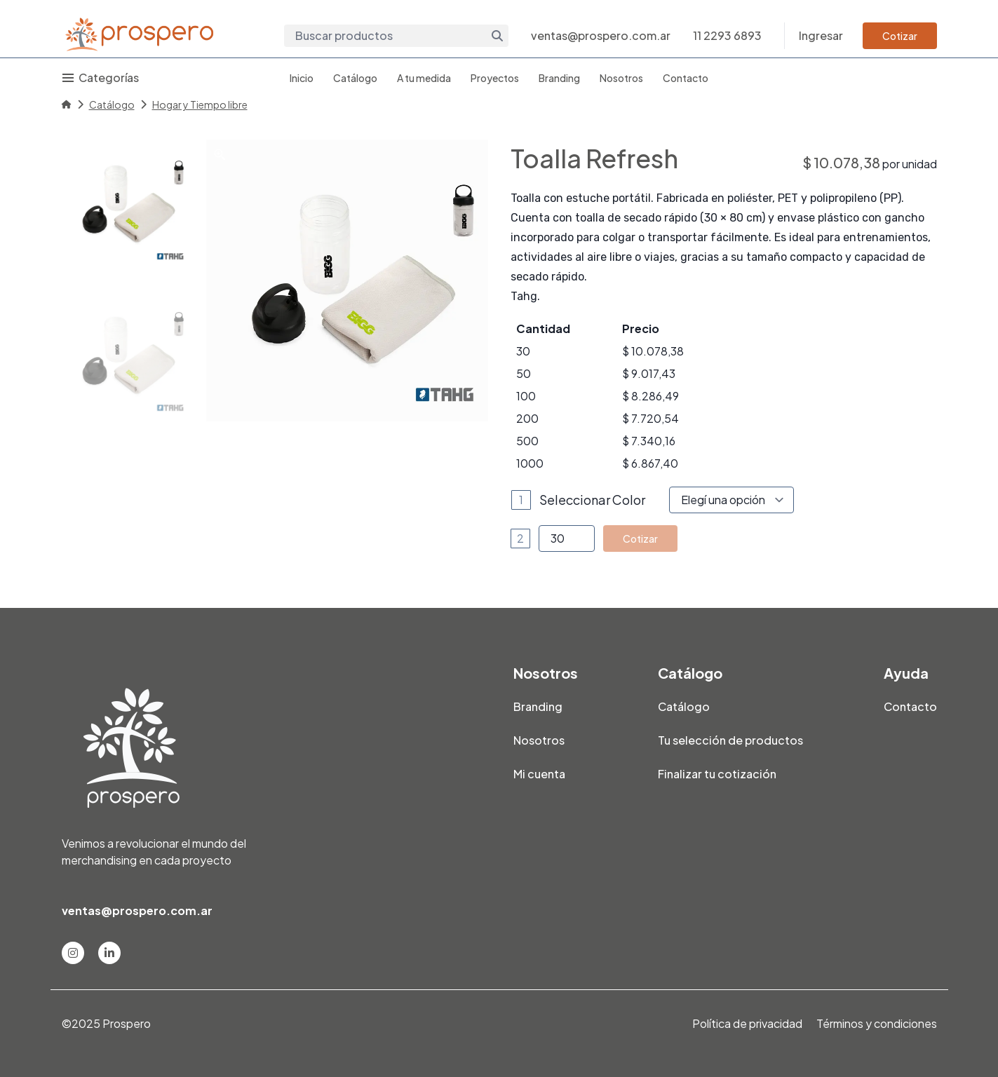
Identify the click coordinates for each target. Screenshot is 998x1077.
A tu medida (424, 78)
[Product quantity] (567, 538)
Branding (559, 78)
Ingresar (821, 35)
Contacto (685, 78)
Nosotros (621, 78)
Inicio (301, 78)
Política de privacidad (747, 1023)
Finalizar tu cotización (717, 773)
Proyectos (495, 78)
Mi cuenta (539, 773)
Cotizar (899, 35)
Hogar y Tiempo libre (200, 104)
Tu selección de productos (730, 740)
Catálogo (355, 78)
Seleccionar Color (592, 500)
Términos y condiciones (876, 1023)
